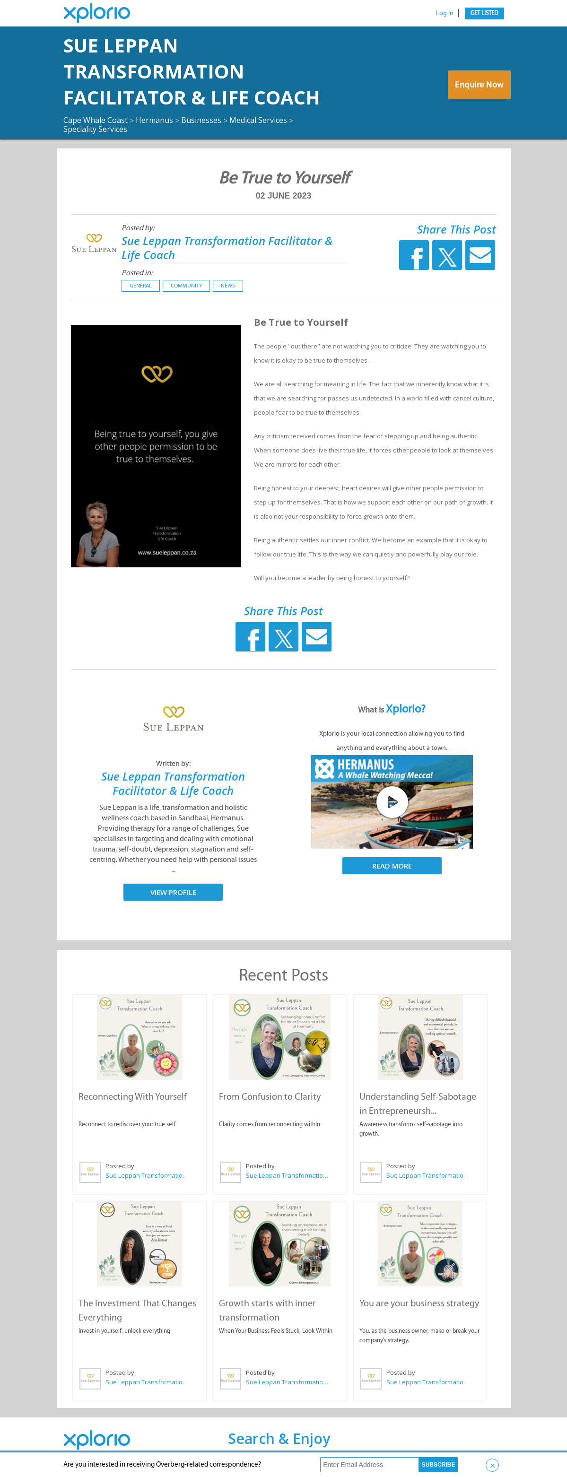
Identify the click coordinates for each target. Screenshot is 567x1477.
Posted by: (138, 227)
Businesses (201, 120)
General (141, 285)
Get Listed (484, 13)
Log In (445, 13)
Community (186, 285)
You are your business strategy (419, 1303)
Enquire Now (479, 84)
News (228, 285)
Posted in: (137, 272)
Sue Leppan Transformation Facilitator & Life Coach (191, 71)
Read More (392, 865)
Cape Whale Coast (95, 120)
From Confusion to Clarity (270, 1096)
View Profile (173, 892)
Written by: (173, 763)
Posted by (119, 1166)
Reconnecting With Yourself (133, 1096)
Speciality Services (95, 129)
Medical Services (258, 120)
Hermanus (154, 120)
